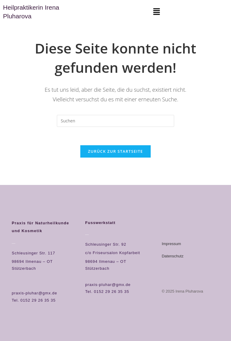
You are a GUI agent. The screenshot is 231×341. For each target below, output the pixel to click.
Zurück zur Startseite (115, 151)
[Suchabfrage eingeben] (115, 121)
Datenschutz (172, 256)
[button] (156, 11)
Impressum (171, 243)
